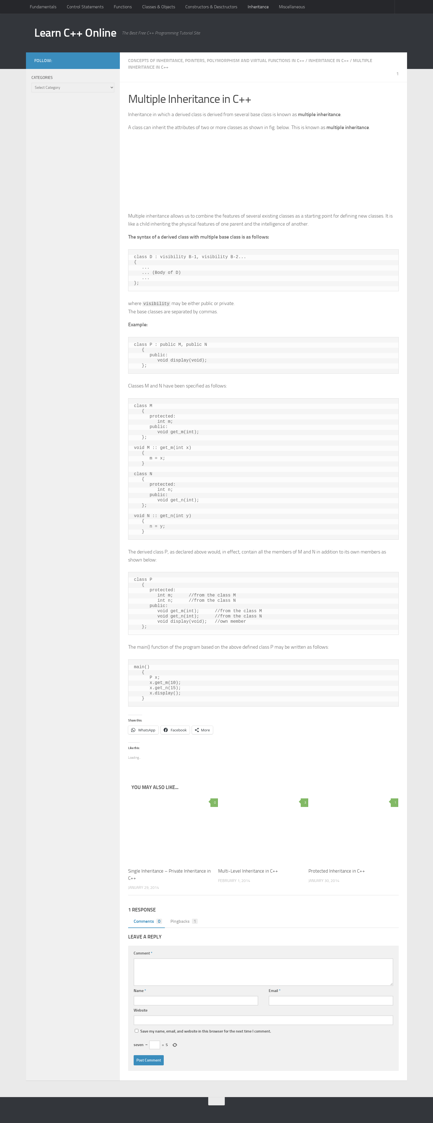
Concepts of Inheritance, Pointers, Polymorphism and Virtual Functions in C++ (216, 60)
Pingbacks (183, 921)
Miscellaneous (292, 6)
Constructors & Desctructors (211, 6)
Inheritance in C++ (328, 60)
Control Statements (85, 6)
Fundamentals (43, 6)
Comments (146, 921)
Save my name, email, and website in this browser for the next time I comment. (205, 1031)
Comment (143, 953)
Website (140, 1010)
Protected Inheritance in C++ (336, 871)
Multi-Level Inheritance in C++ (248, 871)
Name (140, 990)
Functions (123, 6)
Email (275, 990)
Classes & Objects (158, 6)
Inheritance (258, 6)
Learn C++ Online (75, 33)
